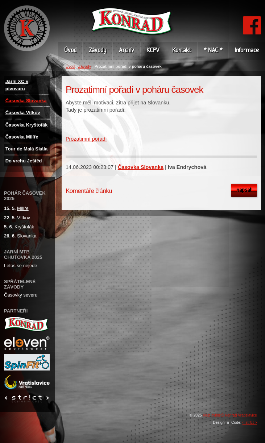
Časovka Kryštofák (26, 125)
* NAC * (213, 50)
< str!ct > (250, 423)
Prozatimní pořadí (86, 139)
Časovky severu (20, 295)
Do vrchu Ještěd (23, 160)
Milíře (23, 208)
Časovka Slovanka (140, 167)
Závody (84, 66)
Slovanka (26, 236)
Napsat (244, 190)
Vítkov (23, 217)
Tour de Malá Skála (26, 149)
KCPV (153, 50)
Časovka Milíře (21, 137)
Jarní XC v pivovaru (16, 85)
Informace (247, 50)
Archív (126, 50)
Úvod (70, 66)
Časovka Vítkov (22, 112)
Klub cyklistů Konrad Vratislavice (230, 415)
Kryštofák (24, 226)
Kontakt (181, 50)
